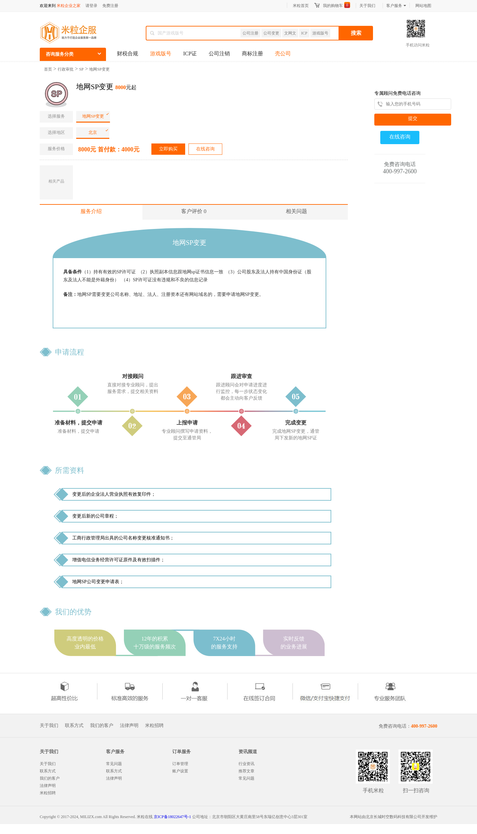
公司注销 (219, 53)
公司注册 (250, 33)
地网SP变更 (99, 69)
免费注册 (110, 5)
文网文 (290, 33)
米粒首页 (301, 5)
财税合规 (127, 53)
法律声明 (129, 725)
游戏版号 (320, 33)
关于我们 (367, 5)
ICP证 (190, 53)
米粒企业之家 (68, 5)
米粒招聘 (154, 725)
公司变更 (271, 33)
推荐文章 (246, 771)
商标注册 (252, 53)
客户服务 (396, 5)
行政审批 (66, 69)
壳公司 (283, 53)
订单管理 (180, 763)
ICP (304, 33)
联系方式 (74, 725)
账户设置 (180, 771)
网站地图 (423, 5)
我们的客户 (101, 725)
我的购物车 (333, 5)
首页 (48, 69)
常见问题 (114, 763)
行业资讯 (246, 763)
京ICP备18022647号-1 (172, 816)
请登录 (91, 5)
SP (81, 69)
